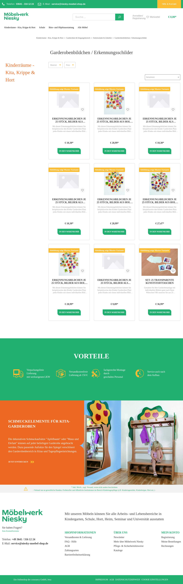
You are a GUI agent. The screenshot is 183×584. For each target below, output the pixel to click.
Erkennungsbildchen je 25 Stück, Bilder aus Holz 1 (114, 201)
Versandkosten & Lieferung (78, 537)
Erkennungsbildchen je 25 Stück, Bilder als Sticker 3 (69, 201)
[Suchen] (119, 17)
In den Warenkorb (69, 151)
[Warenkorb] (169, 17)
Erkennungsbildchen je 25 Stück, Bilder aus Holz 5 (159, 201)
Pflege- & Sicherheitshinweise (129, 546)
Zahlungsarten (72, 550)
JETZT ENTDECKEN (21, 461)
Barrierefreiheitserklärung (77, 554)
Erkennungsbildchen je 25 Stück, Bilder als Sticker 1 (160, 120)
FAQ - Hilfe (71, 541)
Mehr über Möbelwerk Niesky (128, 541)
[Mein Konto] (129, 17)
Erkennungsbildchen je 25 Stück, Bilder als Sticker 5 (114, 282)
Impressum (101, 579)
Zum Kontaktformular (10, 531)
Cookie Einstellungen (154, 579)
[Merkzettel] (153, 17)
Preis (70, 64)
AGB (67, 546)
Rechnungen (167, 546)
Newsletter (119, 537)
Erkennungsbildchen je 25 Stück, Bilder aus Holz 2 (69, 282)
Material (55, 64)
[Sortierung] (162, 77)
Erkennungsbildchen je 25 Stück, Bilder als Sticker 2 (69, 120)
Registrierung (168, 537)
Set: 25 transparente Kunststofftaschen (159, 281)
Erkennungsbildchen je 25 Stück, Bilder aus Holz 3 (114, 120)
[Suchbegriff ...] (94, 17)
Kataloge (118, 550)
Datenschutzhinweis (127, 579)
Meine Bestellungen (171, 541)
